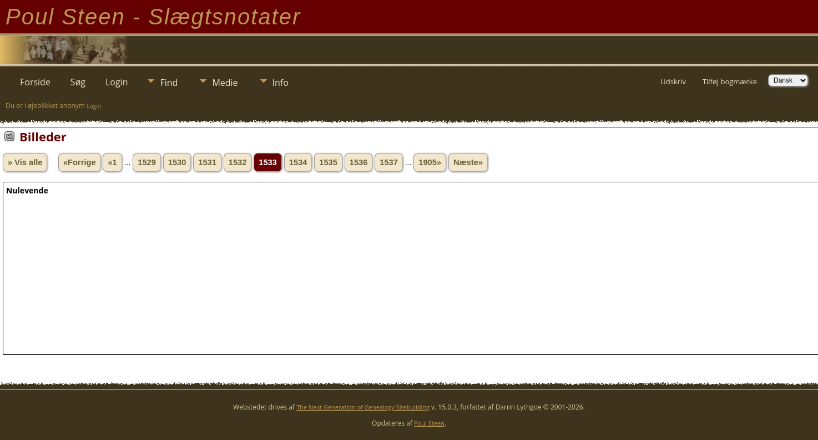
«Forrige (79, 162)
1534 (298, 162)
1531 (207, 162)
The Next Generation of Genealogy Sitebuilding (363, 407)
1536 (359, 162)
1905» (429, 162)
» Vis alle (25, 162)
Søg (77, 82)
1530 (177, 162)
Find (169, 82)
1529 (147, 162)
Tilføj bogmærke (730, 81)
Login (116, 82)
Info (280, 82)
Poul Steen (429, 423)
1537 (389, 162)
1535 (328, 162)
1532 (238, 162)
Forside (35, 82)
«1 (112, 162)
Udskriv (673, 81)
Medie (225, 82)
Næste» (468, 162)
